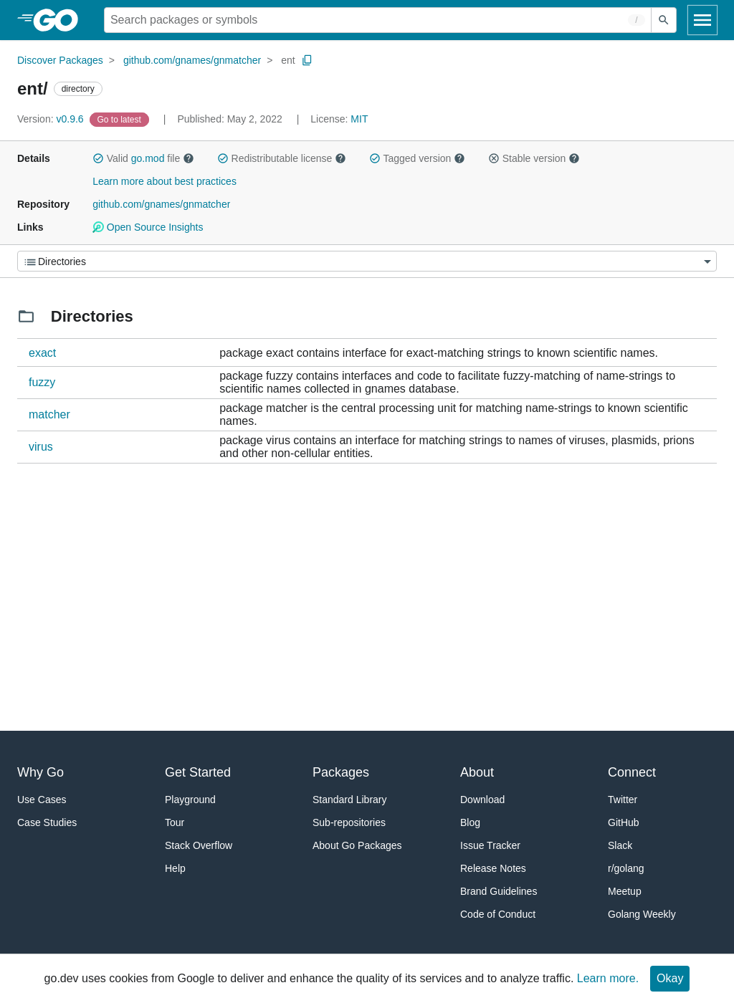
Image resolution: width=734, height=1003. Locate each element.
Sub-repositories (349, 822)
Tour (174, 822)
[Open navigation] (702, 20)
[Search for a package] (378, 20)
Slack (620, 845)
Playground (190, 799)
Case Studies (47, 822)
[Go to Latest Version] (121, 119)
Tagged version (417, 158)
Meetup (625, 891)
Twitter (622, 799)
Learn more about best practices (164, 181)
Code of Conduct (497, 914)
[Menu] (367, 261)
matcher (49, 414)
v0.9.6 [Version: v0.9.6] (52, 119)
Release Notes (493, 868)
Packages (341, 772)
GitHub (623, 822)
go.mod (148, 158)
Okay (670, 978)
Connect (632, 772)
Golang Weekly (642, 914)
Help (175, 868)
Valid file (143, 158)
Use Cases (41, 799)
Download (482, 799)
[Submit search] (664, 20)
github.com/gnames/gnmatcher (192, 60)
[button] (98, 158)
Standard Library (350, 799)
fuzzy (42, 382)
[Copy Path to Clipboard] (307, 60)
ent (288, 60)
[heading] (60, 20)
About (477, 772)
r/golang (626, 868)
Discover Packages (60, 60)
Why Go (40, 772)
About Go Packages (357, 845)
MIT (359, 119)
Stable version (534, 158)
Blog (470, 822)
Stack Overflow (198, 845)
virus (41, 447)
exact (42, 353)
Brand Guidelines (498, 891)
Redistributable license (281, 158)
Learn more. (608, 978)
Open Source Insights (147, 227)
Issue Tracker (490, 845)
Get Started (198, 772)
